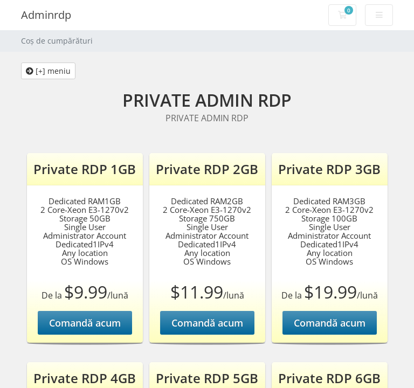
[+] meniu (48, 71)
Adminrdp (46, 15)
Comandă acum (85, 322)
